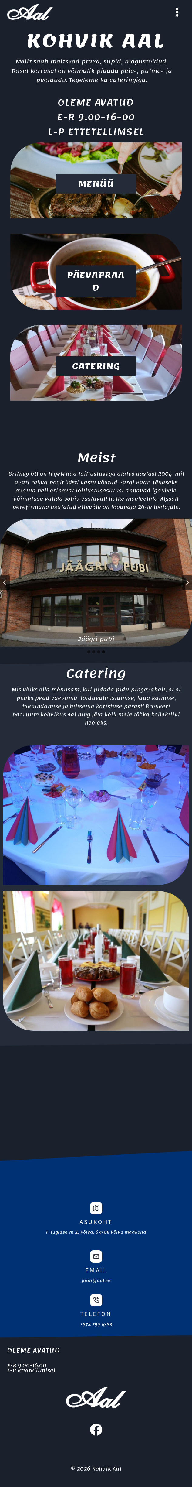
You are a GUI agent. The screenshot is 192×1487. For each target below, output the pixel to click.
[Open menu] (177, 12)
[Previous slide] (5, 582)
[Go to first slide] (187, 582)
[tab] (88, 651)
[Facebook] (96, 1429)
